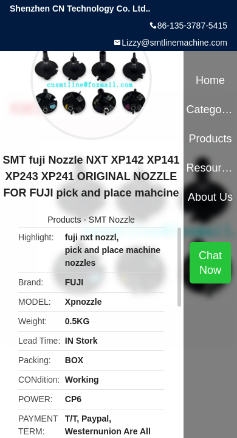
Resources (210, 168)
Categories (210, 109)
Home (210, 80)
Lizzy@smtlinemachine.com (174, 42)
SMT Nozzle (112, 219)
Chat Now (210, 262)
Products (64, 219)
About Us (210, 197)
